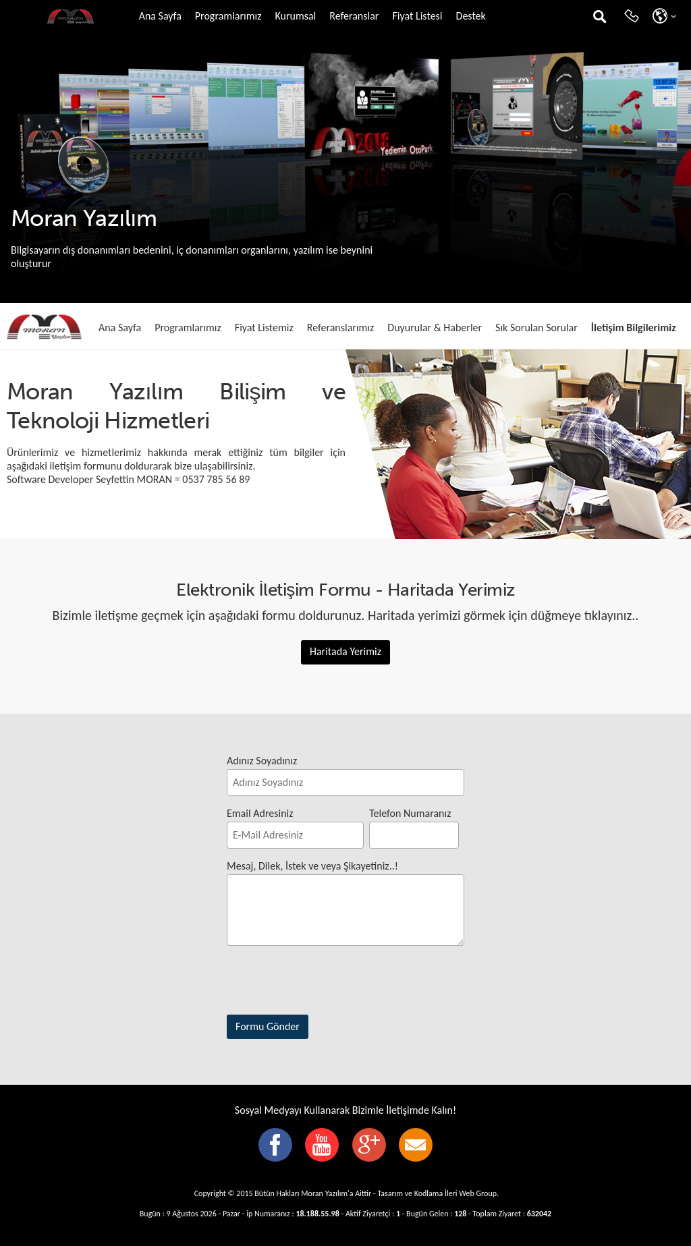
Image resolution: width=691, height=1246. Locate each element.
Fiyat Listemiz (264, 327)
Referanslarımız (341, 327)
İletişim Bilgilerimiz (633, 327)
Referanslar (354, 15)
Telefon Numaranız (410, 813)
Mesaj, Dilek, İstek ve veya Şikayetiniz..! (312, 865)
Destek (471, 15)
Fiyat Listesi (417, 15)
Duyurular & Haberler (434, 327)
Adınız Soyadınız (262, 760)
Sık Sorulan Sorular (536, 327)
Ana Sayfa (160, 15)
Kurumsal (295, 15)
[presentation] (329, 983)
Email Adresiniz (260, 813)
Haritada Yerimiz (345, 651)
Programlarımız (228, 15)
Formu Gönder (268, 1026)
